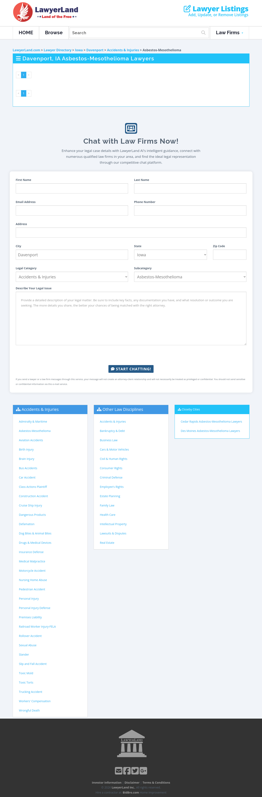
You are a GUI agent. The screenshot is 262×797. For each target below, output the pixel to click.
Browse (54, 32)
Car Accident (27, 477)
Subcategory (143, 268)
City (18, 246)
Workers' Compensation (35, 701)
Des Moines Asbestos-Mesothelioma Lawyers (210, 431)
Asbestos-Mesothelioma (35, 431)
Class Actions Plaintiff (33, 487)
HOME (26, 32)
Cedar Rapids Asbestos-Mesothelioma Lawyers (211, 421)
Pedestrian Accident (32, 589)
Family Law (107, 505)
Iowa (79, 50)
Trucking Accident (30, 692)
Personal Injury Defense (34, 608)
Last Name (141, 180)
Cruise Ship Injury (30, 505)
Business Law (109, 440)
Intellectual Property (113, 524)
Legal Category (26, 268)
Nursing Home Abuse (33, 580)
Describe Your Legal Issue (34, 288)
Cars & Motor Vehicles (114, 449)
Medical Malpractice (32, 561)
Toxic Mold (26, 673)
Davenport (95, 50)
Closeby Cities (191, 409)
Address (21, 224)
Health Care (108, 515)
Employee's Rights (112, 487)
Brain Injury (26, 459)
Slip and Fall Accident (33, 664)
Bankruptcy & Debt (112, 431)
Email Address (26, 202)
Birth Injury (26, 449)
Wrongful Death (29, 710)
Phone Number (145, 202)
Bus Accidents (28, 468)
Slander (24, 654)
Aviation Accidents (31, 440)
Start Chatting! (131, 368)
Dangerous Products (32, 515)
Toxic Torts (26, 682)
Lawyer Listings (216, 8)
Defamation (27, 524)
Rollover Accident (30, 636)
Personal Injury (29, 598)
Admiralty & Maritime (33, 421)
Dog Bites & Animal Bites (35, 533)
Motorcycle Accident (32, 571)
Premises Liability (30, 617)
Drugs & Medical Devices (35, 543)
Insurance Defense (31, 552)
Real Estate (107, 543)
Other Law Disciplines (123, 409)
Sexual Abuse (28, 645)
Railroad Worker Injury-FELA (37, 626)
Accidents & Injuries (123, 50)
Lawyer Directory (57, 50)
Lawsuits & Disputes (113, 533)
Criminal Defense (111, 477)
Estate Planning (110, 496)
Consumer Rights (111, 468)
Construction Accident (33, 496)
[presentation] (131, 355)
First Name (23, 180)
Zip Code (219, 246)
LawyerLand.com (26, 50)
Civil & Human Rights (113, 459)
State (138, 246)
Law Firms (229, 32)
